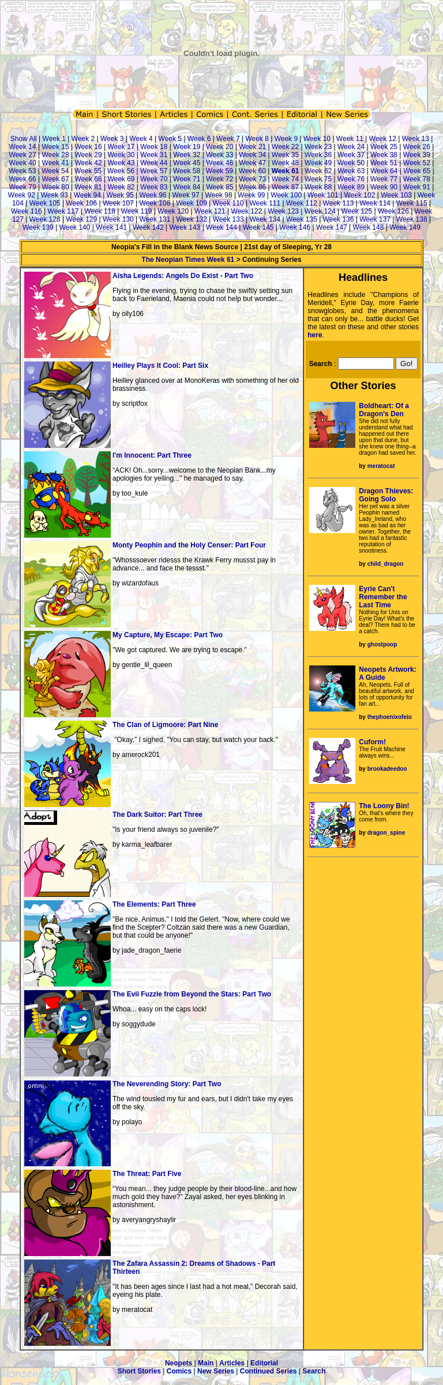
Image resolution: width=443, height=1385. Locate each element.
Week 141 (111, 227)
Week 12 (382, 139)
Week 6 (199, 139)
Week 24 (351, 147)
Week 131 (155, 219)
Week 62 (318, 171)
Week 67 (55, 179)
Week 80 (55, 187)
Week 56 (120, 171)
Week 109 (191, 203)
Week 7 (227, 139)
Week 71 (186, 179)
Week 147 (331, 227)
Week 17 (120, 147)
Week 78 (416, 179)
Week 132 (191, 219)
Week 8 (256, 139)
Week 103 (396, 195)
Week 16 (88, 147)
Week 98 (218, 195)
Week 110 (228, 203)
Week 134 (264, 219)
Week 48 (285, 163)
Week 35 (285, 155)
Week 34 (252, 155)
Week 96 (153, 195)
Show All (23, 139)
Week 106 (81, 203)
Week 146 (294, 227)
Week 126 (393, 211)
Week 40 (22, 163)
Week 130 (118, 219)
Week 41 (55, 163)
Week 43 (120, 163)
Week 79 (22, 187)
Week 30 (120, 155)
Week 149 (405, 227)
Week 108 (155, 203)
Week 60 (252, 171)
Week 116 (26, 211)
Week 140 (75, 227)
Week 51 (383, 163)
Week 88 (318, 187)
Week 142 (148, 227)
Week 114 (375, 203)
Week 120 (173, 211)
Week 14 (22, 147)
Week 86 (252, 187)
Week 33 (219, 155)
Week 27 (22, 155)
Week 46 (219, 163)
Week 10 (317, 139)
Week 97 (185, 195)
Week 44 (153, 163)
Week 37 (351, 155)
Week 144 (221, 227)
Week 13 (415, 139)
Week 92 (21, 195)
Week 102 (360, 195)
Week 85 (219, 187)
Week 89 (351, 187)
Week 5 (170, 139)
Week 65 (416, 171)
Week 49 (318, 163)
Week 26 (416, 147)
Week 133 (228, 219)
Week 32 (186, 155)
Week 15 (55, 147)
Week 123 (283, 211)
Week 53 (22, 171)
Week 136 (338, 219)
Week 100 (286, 195)
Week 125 (356, 211)
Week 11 (349, 139)
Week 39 (416, 155)
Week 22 (285, 147)
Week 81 (88, 187)
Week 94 (87, 195)
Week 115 (411, 203)
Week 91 (416, 187)
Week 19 (186, 147)
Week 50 (351, 163)
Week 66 (22, 179)
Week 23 (318, 147)
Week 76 (351, 179)
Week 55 (88, 171)
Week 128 (45, 219)
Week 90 (383, 187)
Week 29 (88, 155)
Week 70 (153, 179)
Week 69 (120, 179)
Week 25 (383, 147)
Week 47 (252, 163)
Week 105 (45, 203)
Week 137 (375, 219)
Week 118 (99, 211)
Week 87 (285, 187)
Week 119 (136, 211)
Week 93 (54, 195)
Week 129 (81, 219)
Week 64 (383, 171)
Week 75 (318, 179)
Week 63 (351, 171)
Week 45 (186, 163)
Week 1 (54, 139)
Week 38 (383, 155)
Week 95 (120, 195)
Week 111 (264, 203)
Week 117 (63, 211)
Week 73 (252, 179)
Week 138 (411, 219)
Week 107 (118, 203)
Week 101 (323, 195)
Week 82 (120, 187)
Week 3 (111, 139)
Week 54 (55, 171)
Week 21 (252, 147)
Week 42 (88, 163)
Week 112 (301, 203)
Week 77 (383, 179)
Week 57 (153, 171)
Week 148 (368, 227)
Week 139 (38, 227)
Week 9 (286, 139)
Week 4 (140, 139)
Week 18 (153, 147)
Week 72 (219, 179)
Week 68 (88, 179)
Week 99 (251, 195)
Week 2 (83, 139)
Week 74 (285, 179)
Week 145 (258, 227)
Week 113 (338, 203)
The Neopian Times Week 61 (187, 260)
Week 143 (184, 227)
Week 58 (186, 171)
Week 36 (318, 155)
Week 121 (210, 211)
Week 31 (153, 155)
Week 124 (320, 211)
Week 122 (246, 211)
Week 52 (416, 163)
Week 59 (219, 171)
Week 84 (186, 187)
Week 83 (153, 187)
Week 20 (219, 147)
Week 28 (55, 155)
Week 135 (301, 219)
